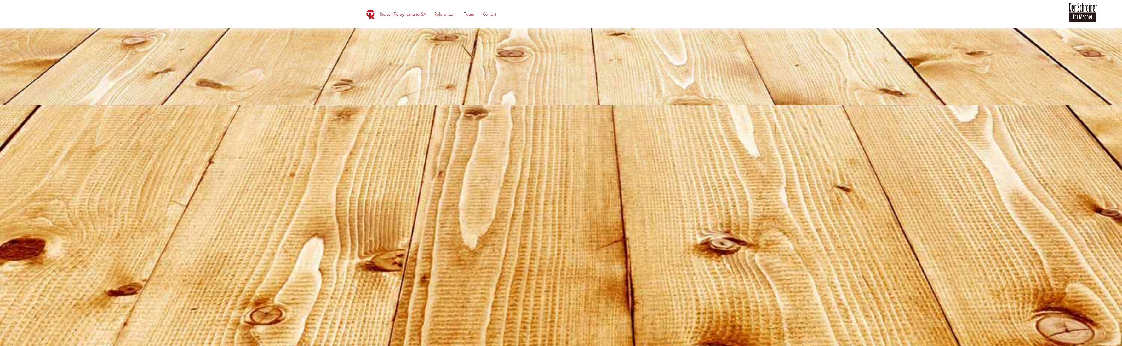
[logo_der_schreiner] (1083, 16)
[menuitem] (403, 14)
